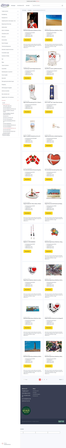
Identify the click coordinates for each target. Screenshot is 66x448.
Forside (24, 10)
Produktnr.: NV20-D (27, 240)
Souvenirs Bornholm (7, 129)
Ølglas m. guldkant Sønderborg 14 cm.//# (32, 136)
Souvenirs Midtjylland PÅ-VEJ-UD (9, 125)
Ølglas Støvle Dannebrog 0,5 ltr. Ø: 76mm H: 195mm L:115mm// (36, 102)
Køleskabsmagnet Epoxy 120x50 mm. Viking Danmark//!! (35, 318)
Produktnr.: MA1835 (27, 202)
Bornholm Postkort (6, 134)
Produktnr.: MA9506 (48, 202)
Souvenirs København (7, 107)
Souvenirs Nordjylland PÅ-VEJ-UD (9, 128)
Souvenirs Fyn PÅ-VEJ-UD (8, 117)
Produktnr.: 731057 (27, 317)
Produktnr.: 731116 (26, 67)
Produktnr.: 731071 (48, 29)
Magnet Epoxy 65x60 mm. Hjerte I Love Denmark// (34, 280)
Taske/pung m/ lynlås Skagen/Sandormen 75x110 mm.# (35, 68)
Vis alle (3, 102)
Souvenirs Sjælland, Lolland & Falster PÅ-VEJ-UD (8, 114)
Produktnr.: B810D (48, 101)
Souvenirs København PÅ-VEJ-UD (9, 109)
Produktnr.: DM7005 (48, 168)
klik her (37, 1)
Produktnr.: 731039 (48, 317)
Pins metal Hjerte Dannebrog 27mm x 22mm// (54, 169)
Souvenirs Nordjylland (7, 126)
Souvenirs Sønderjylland (7, 119)
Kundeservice (35, 395)
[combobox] (46, 5)
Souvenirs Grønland (6, 135)
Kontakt (27, 5)
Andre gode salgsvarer (7, 105)
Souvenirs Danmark (6, 104)
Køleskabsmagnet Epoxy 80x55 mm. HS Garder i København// (36, 30)
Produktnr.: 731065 (27, 355)
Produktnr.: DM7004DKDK (28, 168)
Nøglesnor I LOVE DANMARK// (29, 241)
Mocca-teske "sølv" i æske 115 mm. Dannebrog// (54, 102)
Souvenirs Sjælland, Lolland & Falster (8, 111)
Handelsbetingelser (36, 394)
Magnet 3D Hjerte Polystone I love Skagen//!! (54, 318)
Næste (61, 379)
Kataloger (13, 5)
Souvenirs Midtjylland (7, 123)
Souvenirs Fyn (5, 116)
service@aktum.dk (26, 398)
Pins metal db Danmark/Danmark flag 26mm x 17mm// (34, 169)
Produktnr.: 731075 (48, 355)
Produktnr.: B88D (48, 67)
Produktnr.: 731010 (48, 240)
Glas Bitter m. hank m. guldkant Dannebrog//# (54, 68)
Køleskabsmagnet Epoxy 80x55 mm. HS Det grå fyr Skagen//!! (36, 356)
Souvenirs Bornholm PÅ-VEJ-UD (9, 131)
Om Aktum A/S (20, 5)
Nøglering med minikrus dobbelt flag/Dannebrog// (55, 136)
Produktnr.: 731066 (27, 29)
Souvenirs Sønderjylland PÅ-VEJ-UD (9, 121)
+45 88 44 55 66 (7, 444)
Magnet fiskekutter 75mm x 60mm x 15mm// (32, 203)
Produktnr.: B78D (26, 101)
